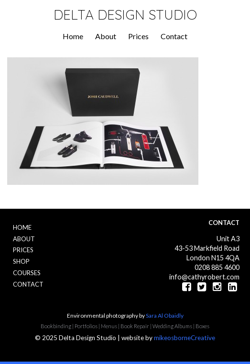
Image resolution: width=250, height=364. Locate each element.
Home (73, 36)
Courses (27, 273)
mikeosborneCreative (184, 338)
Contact (174, 36)
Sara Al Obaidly (165, 315)
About (105, 36)
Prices (138, 36)
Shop (21, 261)
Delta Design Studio (125, 14)
